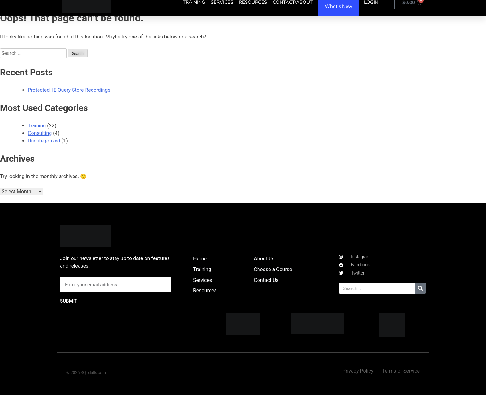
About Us (264, 259)
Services (202, 280)
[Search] (420, 288)
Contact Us (266, 280)
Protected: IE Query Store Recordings (69, 90)
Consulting (40, 133)
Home (200, 259)
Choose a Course (273, 269)
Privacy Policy (358, 371)
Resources (205, 290)
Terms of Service (401, 371)
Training (37, 126)
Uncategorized (44, 141)
